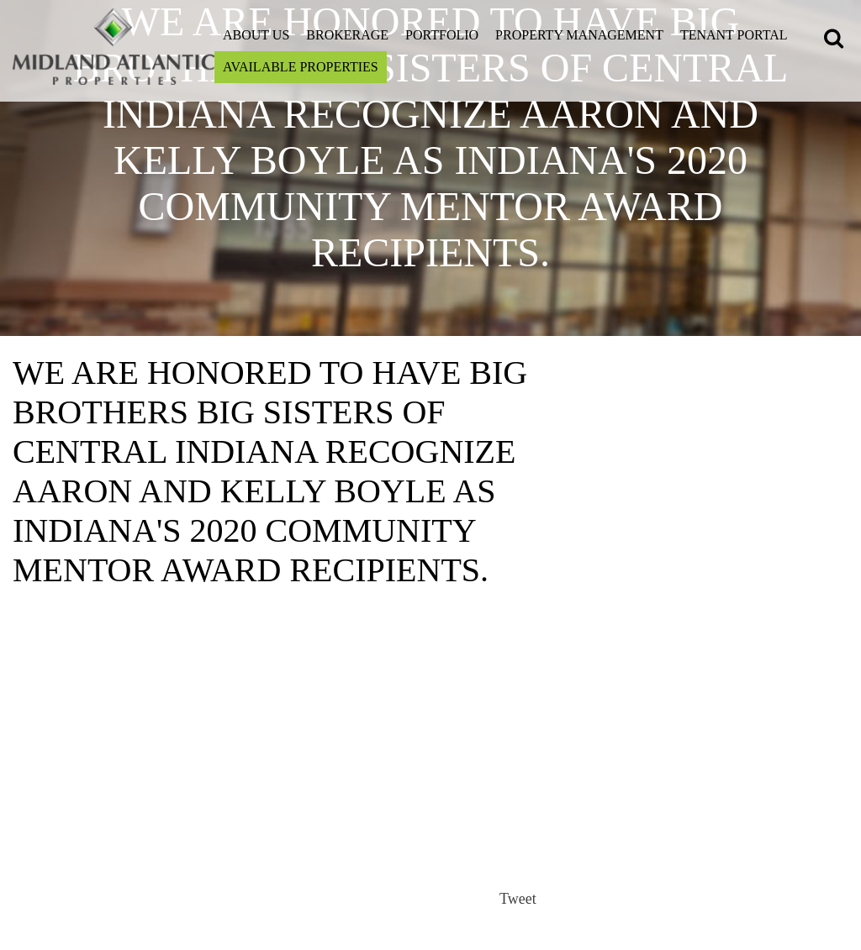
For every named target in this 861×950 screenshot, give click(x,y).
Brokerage (347, 35)
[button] (836, 40)
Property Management (579, 35)
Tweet (517, 898)
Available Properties (300, 67)
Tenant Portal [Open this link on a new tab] (734, 35)
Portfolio (441, 35)
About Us (256, 35)
